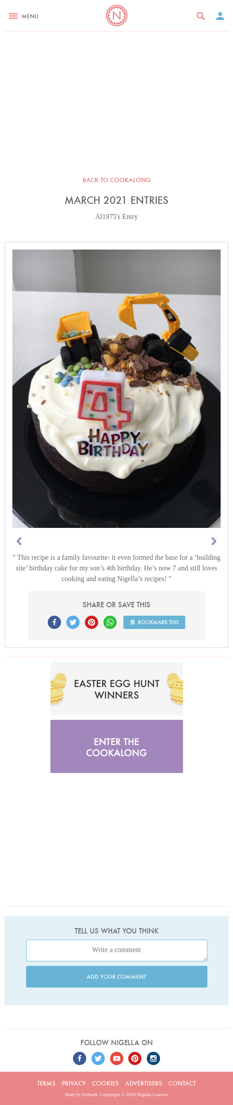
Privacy (74, 1083)
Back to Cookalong (117, 180)
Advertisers (143, 1083)
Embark (90, 1094)
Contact (182, 1083)
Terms (46, 1083)
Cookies (105, 1083)
